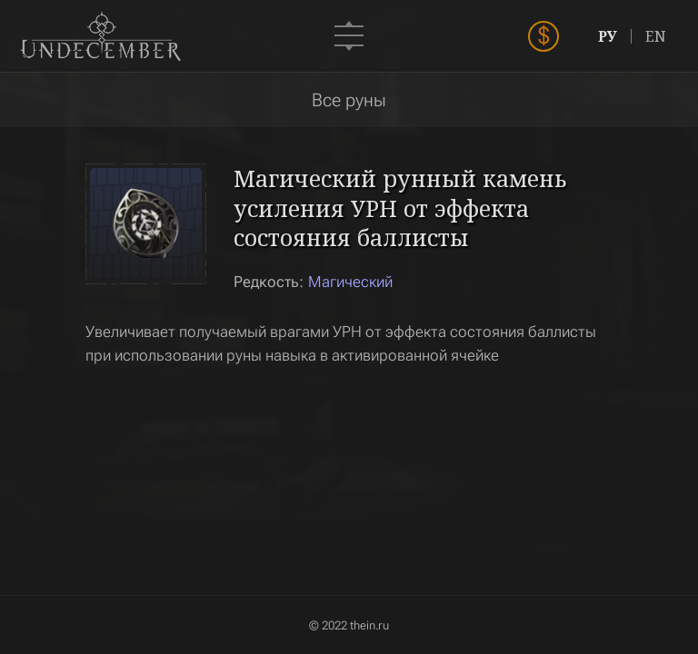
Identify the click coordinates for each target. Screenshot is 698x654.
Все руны (349, 100)
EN (655, 36)
